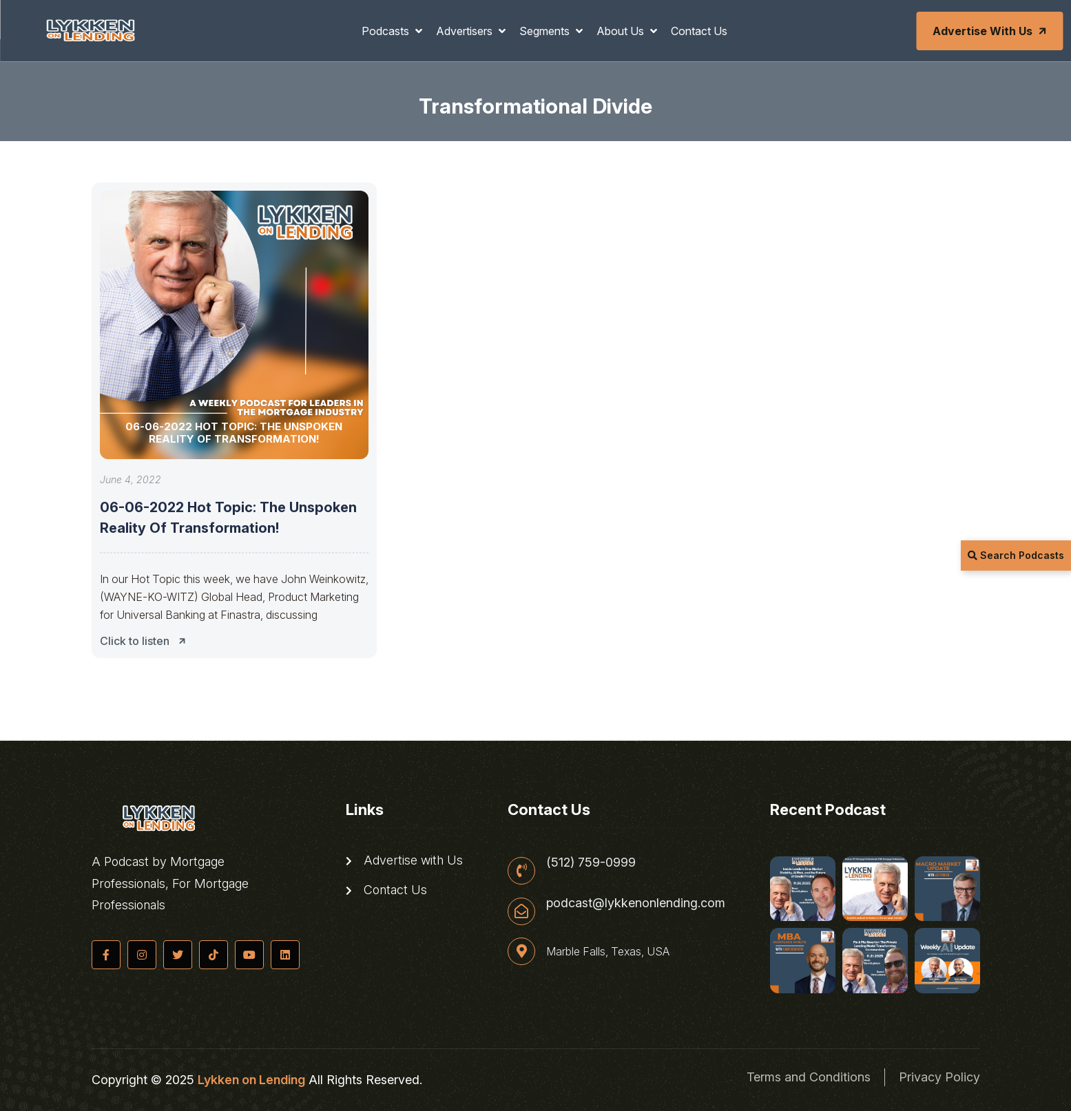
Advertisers (465, 31)
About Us (621, 31)
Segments (545, 31)
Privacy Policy (939, 1077)
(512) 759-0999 (591, 862)
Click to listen (147, 641)
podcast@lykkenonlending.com (635, 903)
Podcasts (387, 31)
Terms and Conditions (809, 1077)
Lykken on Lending (251, 1079)
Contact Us (699, 31)
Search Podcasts (1016, 555)
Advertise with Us (990, 31)
